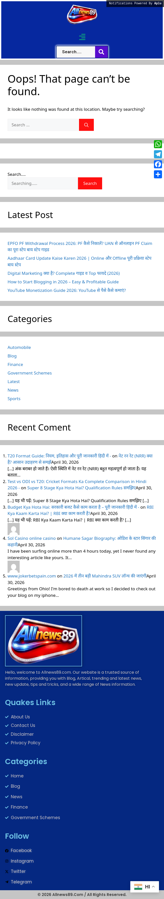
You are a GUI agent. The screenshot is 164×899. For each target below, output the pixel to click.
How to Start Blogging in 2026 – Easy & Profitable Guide (63, 282)
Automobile (19, 347)
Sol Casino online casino (32, 538)
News (13, 390)
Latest (14, 381)
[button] (82, 36)
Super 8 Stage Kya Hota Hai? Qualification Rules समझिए (81, 488)
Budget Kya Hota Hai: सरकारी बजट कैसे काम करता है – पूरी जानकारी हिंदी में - (73, 507)
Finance (15, 364)
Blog (12, 356)
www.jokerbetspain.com (32, 576)
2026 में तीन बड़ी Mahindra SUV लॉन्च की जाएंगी (104, 576)
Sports (14, 398)
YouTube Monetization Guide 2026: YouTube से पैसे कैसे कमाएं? (67, 290)
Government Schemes (30, 373)
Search (90, 183)
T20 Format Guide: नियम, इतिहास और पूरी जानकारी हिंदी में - (59, 456)
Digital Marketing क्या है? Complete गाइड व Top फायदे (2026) (64, 273)
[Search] (86, 125)
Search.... (17, 174)
